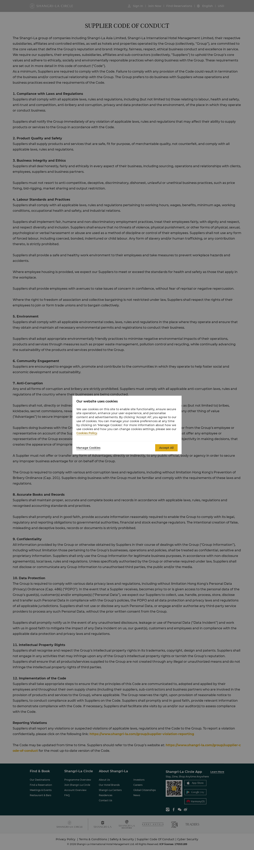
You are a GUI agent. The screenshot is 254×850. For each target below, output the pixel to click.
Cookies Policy (86, 433)
